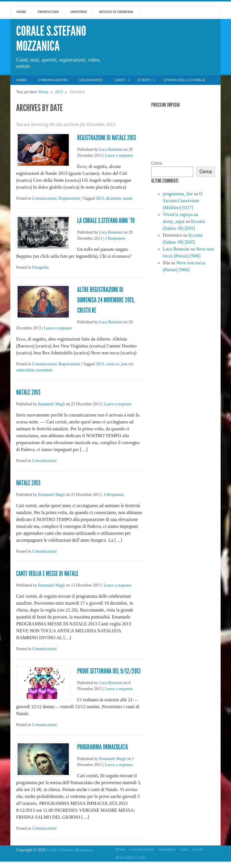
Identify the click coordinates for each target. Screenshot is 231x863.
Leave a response (118, 155)
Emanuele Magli (51, 404)
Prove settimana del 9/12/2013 (109, 671)
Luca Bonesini (110, 149)
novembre (44, 370)
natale (127, 198)
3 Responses (115, 238)
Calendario (91, 80)
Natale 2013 (28, 392)
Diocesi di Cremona (116, 12)
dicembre (113, 198)
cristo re (112, 364)
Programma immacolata (102, 747)
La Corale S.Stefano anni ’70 (106, 221)
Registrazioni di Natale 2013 (106, 138)
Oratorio (79, 12)
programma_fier (178, 193)
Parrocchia (48, 12)
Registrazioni (69, 198)
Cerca (156, 163)
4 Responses (114, 494)
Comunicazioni (53, 80)
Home (21, 12)
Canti (119, 80)
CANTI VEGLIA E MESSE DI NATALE (47, 574)
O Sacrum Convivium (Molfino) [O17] (182, 200)
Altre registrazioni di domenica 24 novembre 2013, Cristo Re (106, 300)
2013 (59, 92)
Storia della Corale (184, 80)
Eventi (144, 80)
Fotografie (40, 267)
